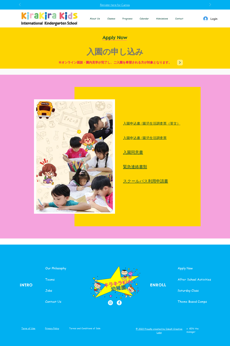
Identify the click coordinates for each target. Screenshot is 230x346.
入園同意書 (133, 152)
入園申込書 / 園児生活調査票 (145, 138)
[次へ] (210, 5)
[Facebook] (119, 302)
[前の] (20, 5)
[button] (95, 18)
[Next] (180, 62)
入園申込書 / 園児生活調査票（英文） (151, 123)
